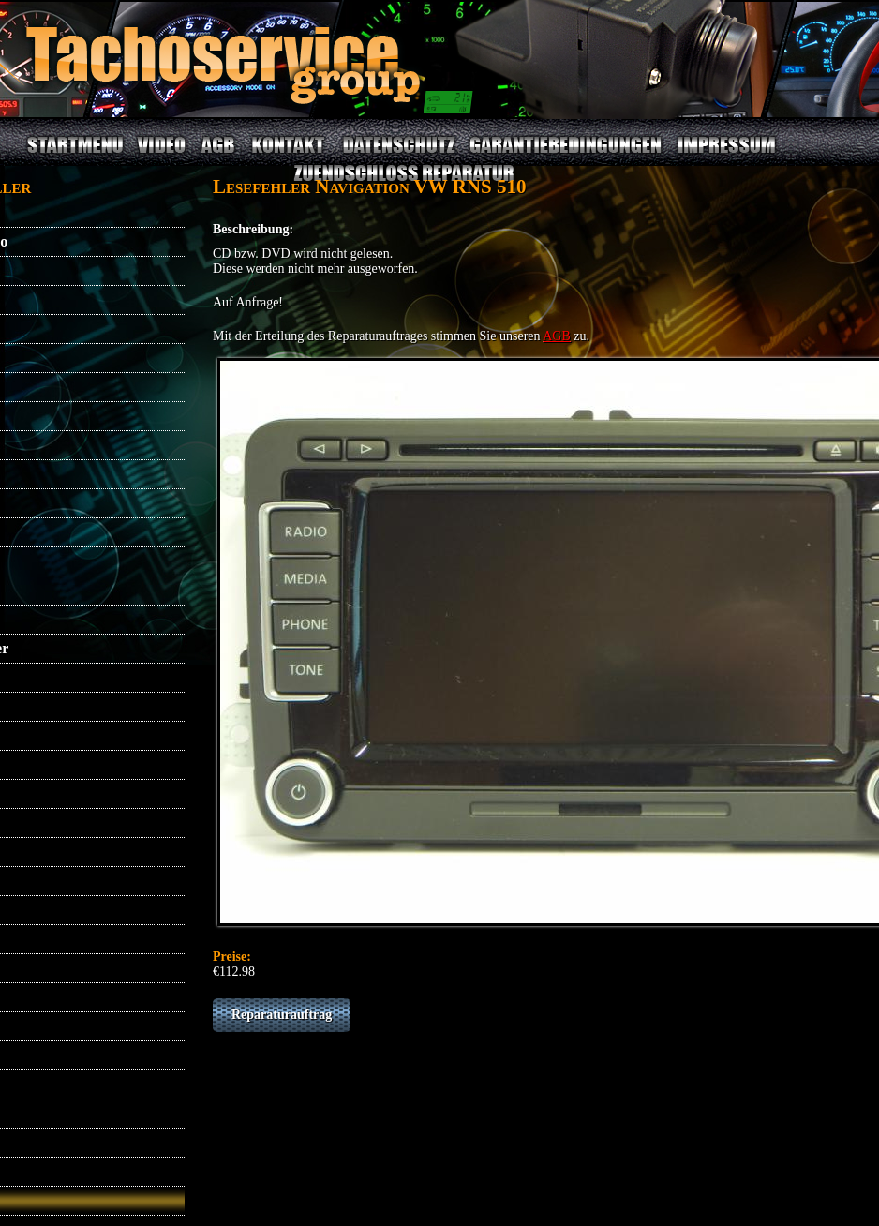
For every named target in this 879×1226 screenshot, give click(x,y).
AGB (217, 156)
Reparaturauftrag (281, 1015)
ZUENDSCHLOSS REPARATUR (403, 184)
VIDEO (160, 156)
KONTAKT (289, 156)
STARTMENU (75, 156)
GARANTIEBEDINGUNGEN (566, 156)
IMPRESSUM (726, 156)
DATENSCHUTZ (399, 156)
